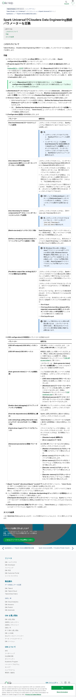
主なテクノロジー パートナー (14, 636)
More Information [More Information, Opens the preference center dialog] (62, 692)
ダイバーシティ (10, 659)
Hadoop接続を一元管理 (15, 68)
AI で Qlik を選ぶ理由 (11, 630)
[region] (37, 690)
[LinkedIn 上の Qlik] (65, 682)
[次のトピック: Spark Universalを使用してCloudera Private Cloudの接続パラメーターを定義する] (57, 548)
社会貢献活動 (9, 656)
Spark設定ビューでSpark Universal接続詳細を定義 (21, 13)
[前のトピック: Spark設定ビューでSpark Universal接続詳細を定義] (19, 548)
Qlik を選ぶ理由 (10, 619)
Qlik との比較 (9, 633)
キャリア (8, 667)
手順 (7, 34)
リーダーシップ (10, 653)
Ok (62, 688)
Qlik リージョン (10, 641)
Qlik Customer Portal (12, 573)
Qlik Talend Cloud (11, 591)
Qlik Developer (10, 565)
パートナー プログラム (12, 664)
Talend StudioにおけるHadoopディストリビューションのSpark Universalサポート (30, 11)
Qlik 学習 (8, 570)
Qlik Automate (10, 610)
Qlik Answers (9, 604)
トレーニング (9, 567)
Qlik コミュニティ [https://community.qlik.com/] (52, 683)
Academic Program (11, 661)
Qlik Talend (9, 588)
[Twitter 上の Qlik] (61, 682)
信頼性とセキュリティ (12, 622)
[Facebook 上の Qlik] (69, 682)
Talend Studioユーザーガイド (15, 9)
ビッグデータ (30, 9)
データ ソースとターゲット (13, 638)
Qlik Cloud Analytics (11, 602)
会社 (6, 650)
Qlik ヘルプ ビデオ (11, 562)
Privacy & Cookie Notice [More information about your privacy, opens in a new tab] (33, 694)
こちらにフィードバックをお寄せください (19, 540)
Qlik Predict (9, 607)
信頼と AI (8, 627)
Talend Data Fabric (11, 594)
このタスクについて (12, 31)
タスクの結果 (10, 37)
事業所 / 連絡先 (10, 672)
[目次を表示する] (3, 9)
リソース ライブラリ (11, 576)
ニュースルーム (10, 670)
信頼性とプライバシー (12, 625)
